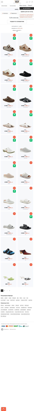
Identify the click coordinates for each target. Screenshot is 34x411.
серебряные (24, 307)
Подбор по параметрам (17, 21)
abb (18, 297)
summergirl (3, 300)
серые (13, 305)
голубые (3, 311)
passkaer (18, 300)
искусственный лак (25, 314)
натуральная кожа (10, 311)
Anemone (5, 13)
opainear (30, 300)
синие (2, 307)
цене (20, 26)
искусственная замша (15, 314)
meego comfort (24, 300)
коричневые (7, 305)
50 (19, 28)
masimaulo (12, 300)
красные (29, 309)
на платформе (4, 309)
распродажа (23, 309)
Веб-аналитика (13, 329)
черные (17, 305)
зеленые (27, 305)
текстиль (27, 311)
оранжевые (12, 307)
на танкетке (10, 309)
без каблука (3, 316)
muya (8, 300)
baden (2, 297)
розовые (7, 307)
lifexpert (14, 297)
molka (10, 297)
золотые (18, 307)
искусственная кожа (19, 311)
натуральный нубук (5, 314)
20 (18, 28)
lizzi (27, 297)
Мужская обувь (13, 5)
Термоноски (14, 13)
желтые (22, 305)
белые (2, 305)
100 (21, 28)
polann (6, 297)
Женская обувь (4, 5)
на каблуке (16, 309)
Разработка (6, 329)
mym (24, 297)
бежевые (30, 307)
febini (21, 297)
